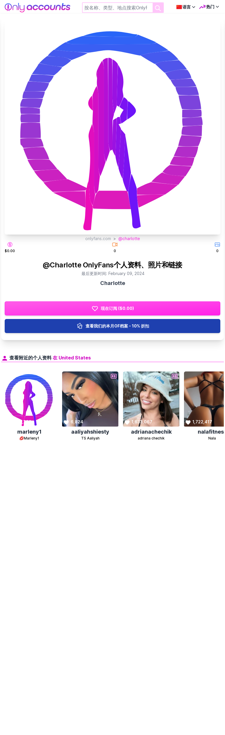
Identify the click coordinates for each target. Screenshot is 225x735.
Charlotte (112, 283)
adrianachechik (151, 432)
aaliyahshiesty (90, 432)
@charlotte (129, 238)
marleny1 (29, 432)
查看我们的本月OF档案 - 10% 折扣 (112, 326)
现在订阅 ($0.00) (112, 308)
